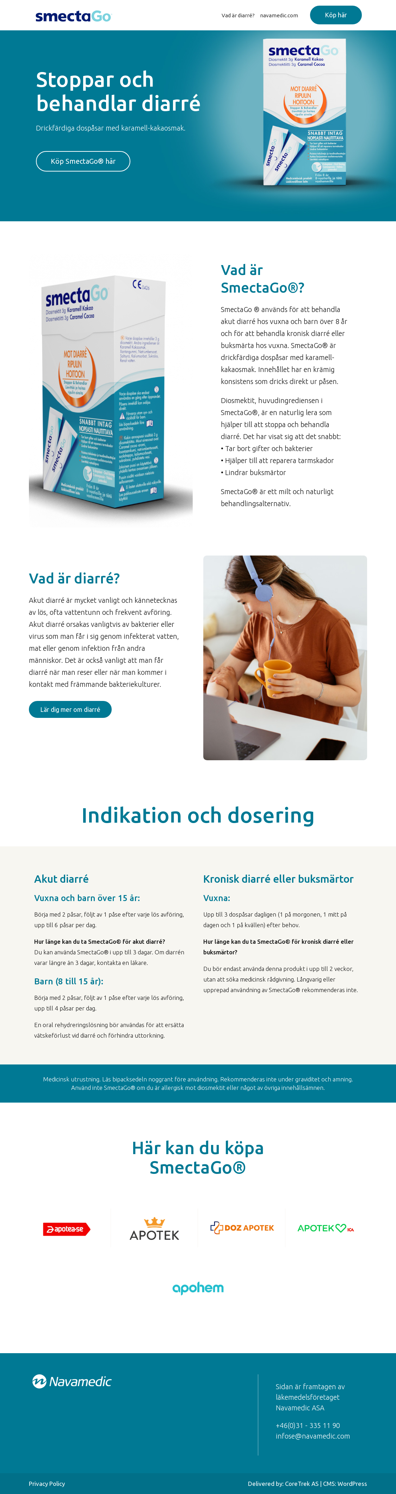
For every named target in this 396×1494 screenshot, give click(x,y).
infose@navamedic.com (313, 1436)
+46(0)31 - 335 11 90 (308, 1425)
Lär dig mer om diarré (70, 709)
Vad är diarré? (238, 15)
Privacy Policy (47, 1483)
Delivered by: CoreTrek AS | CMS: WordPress (307, 1483)
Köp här (336, 14)
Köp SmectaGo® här (83, 161)
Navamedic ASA (300, 1408)
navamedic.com (279, 15)
